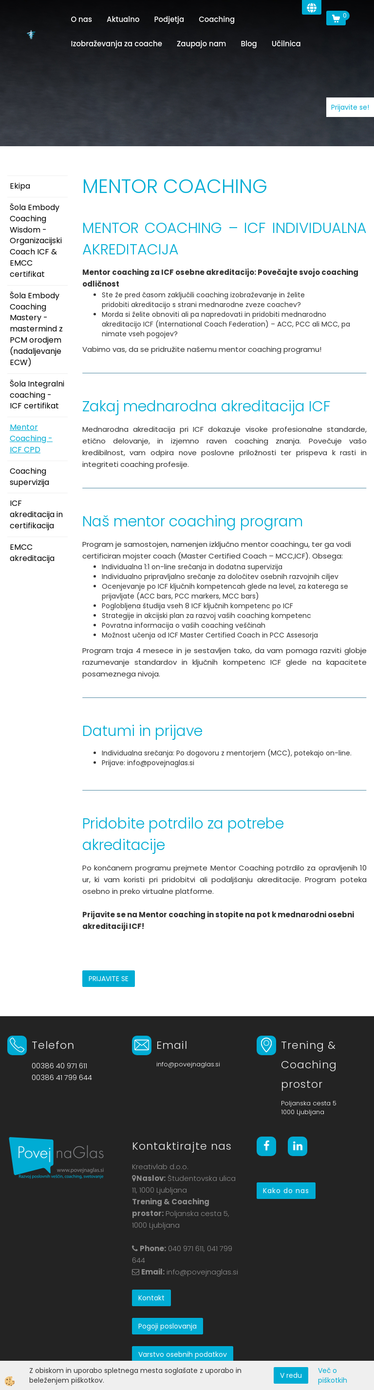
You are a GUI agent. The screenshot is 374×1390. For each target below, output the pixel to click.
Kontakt (151, 1298)
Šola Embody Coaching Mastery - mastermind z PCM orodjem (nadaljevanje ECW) (36, 329)
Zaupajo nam (201, 44)
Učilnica (286, 44)
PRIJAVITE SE (109, 979)
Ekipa (20, 186)
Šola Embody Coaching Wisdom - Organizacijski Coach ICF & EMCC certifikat (36, 241)
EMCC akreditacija (32, 552)
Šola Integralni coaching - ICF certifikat (37, 395)
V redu (291, 1375)
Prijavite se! (350, 107)
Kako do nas (286, 1191)
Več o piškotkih (332, 1375)
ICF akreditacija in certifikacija (36, 514)
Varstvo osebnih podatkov (182, 1354)
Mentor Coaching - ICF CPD (31, 438)
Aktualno (123, 19)
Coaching (217, 19)
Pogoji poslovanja (167, 1326)
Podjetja (169, 19)
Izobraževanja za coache (116, 44)
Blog (249, 44)
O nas (81, 19)
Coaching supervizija (29, 476)
